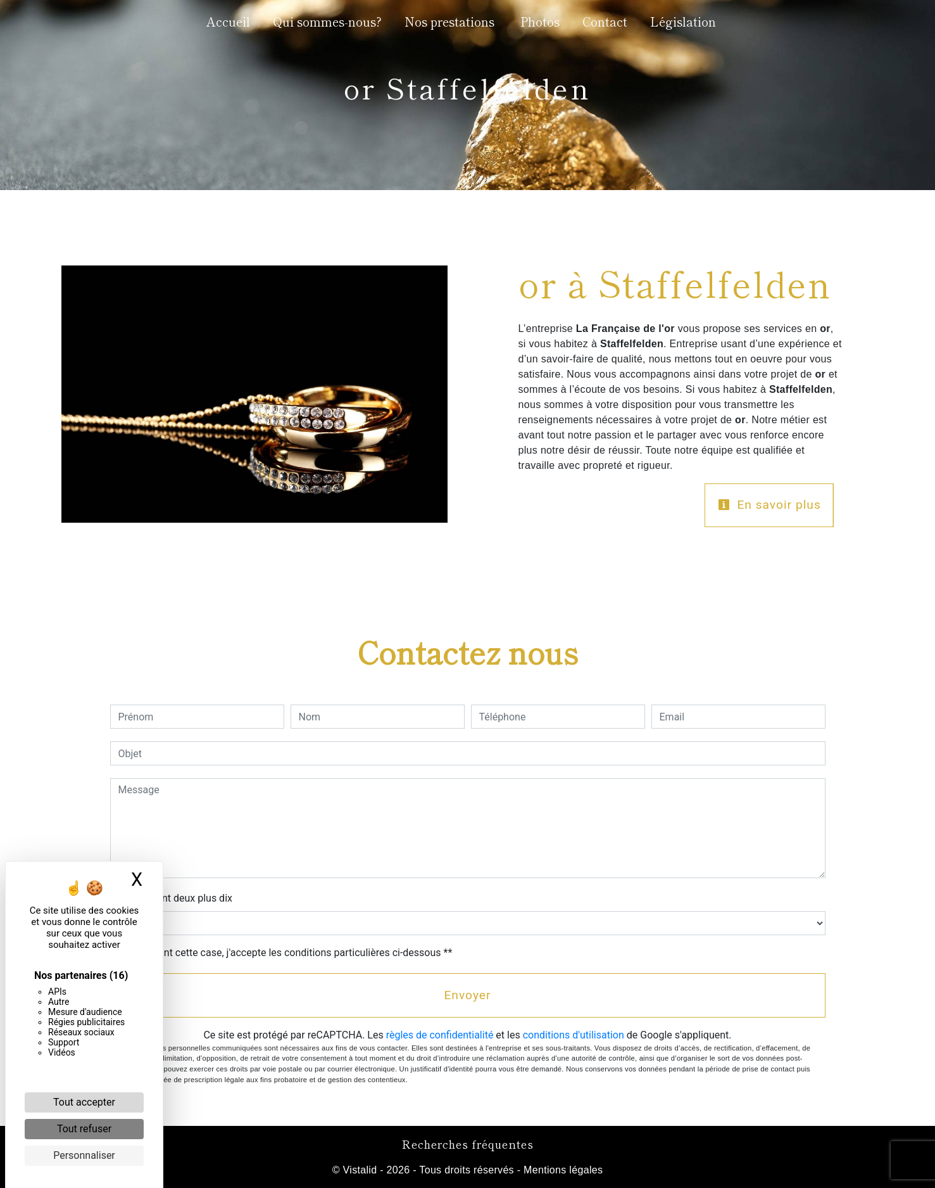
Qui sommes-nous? (327, 21)
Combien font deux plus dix (171, 898)
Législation (683, 21)
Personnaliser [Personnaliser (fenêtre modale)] (84, 1155)
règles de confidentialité (440, 1035)
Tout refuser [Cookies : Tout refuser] (84, 1129)
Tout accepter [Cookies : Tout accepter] (84, 1102)
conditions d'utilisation (573, 1035)
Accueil (228, 21)
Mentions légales (561, 1170)
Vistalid (360, 1170)
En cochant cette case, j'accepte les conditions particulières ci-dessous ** (288, 953)
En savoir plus (769, 504)
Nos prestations (449, 21)
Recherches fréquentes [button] (468, 1144)
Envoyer (467, 995)
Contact (604, 21)
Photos (540, 21)
